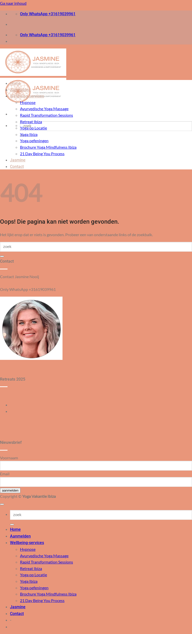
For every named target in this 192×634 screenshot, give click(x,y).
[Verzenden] (2, 256)
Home (15, 83)
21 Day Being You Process (42, 153)
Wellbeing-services (27, 96)
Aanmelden (20, 89)
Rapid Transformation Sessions (46, 115)
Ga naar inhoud (13, 3)
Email (5, 473)
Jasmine (18, 160)
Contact (17, 166)
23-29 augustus (23, 411)
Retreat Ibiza (31, 121)
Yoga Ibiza (29, 134)
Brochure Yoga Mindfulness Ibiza (48, 147)
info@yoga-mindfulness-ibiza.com (29, 282)
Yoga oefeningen (34, 140)
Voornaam (9, 457)
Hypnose (28, 102)
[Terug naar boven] (2, 504)
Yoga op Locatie (33, 127)
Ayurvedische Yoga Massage (44, 108)
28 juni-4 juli (21, 404)
